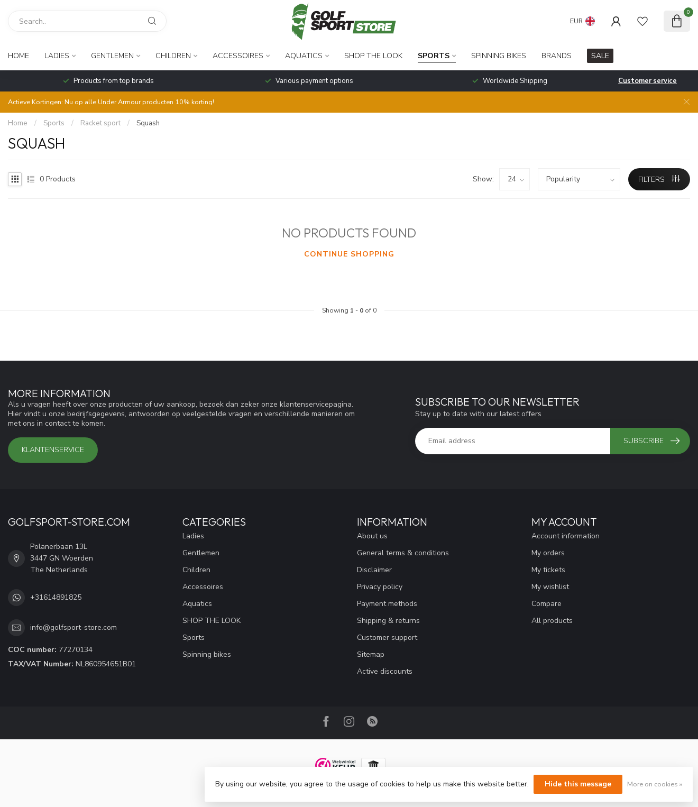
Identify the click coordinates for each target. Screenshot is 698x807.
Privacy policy (379, 587)
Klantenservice (53, 450)
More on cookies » (654, 784)
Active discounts (384, 671)
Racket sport (100, 123)
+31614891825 (55, 597)
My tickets (548, 570)
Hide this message (578, 784)
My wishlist (550, 587)
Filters (658, 180)
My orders (548, 553)
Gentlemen (112, 56)
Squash (148, 123)
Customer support (387, 637)
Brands (556, 56)
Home (18, 56)
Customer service (647, 81)
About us (372, 536)
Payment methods (387, 604)
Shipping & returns (388, 621)
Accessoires (238, 56)
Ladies (56, 56)
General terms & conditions (403, 553)
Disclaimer (374, 570)
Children (173, 56)
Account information (565, 536)
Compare (546, 604)
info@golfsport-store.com (73, 627)
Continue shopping (349, 254)
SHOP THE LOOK (373, 56)
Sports (433, 56)
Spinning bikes (498, 56)
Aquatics (304, 56)
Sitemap (370, 654)
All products (552, 621)
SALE (600, 56)
